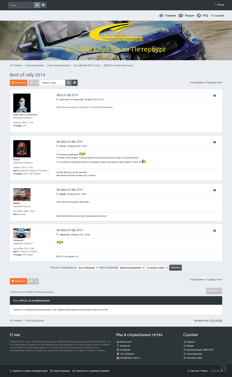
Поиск (37, 5)
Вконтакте (126, 342)
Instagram (125, 349)
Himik (16, 159)
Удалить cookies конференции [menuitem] (30, 370)
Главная (170, 15)
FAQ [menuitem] (205, 15)
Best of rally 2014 (27, 74)
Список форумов (34, 320)
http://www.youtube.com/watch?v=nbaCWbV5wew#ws (85, 107)
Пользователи (194, 354)
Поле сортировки (122, 267)
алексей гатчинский (25, 114)
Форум (190, 345)
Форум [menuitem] (189, 15)
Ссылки (219, 15)
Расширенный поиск (43, 5)
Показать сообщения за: (74, 267)
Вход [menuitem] (221, 4)
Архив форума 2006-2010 (200, 349)
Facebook (125, 345)
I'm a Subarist (127, 354)
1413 (30, 167)
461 (32, 248)
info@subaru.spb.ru (130, 358)
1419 (30, 122)
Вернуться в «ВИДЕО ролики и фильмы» (33, 292)
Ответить (20, 82)
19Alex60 (18, 240)
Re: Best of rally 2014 (69, 141)
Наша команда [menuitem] (62, 370)
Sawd (16, 203)
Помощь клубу (194, 358)
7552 (32, 211)
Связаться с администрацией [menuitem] (92, 370)
